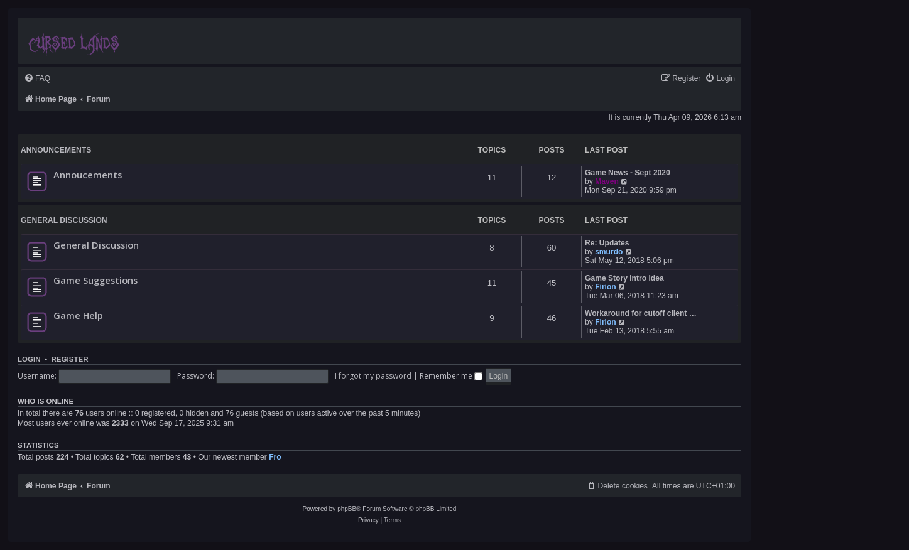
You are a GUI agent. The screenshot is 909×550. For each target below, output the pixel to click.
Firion (605, 287)
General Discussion (64, 220)
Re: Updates (607, 243)
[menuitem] (37, 78)
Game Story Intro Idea (624, 278)
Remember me (451, 375)
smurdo (609, 251)
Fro (275, 457)
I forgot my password (373, 375)
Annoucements (87, 174)
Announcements (56, 150)
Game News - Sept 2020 (627, 172)
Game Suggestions (95, 280)
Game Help (78, 315)
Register (69, 359)
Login (29, 359)
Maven (607, 181)
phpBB (346, 508)
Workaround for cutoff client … (641, 313)
